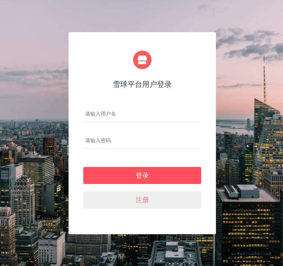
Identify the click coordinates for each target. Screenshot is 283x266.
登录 (142, 175)
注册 (142, 200)
